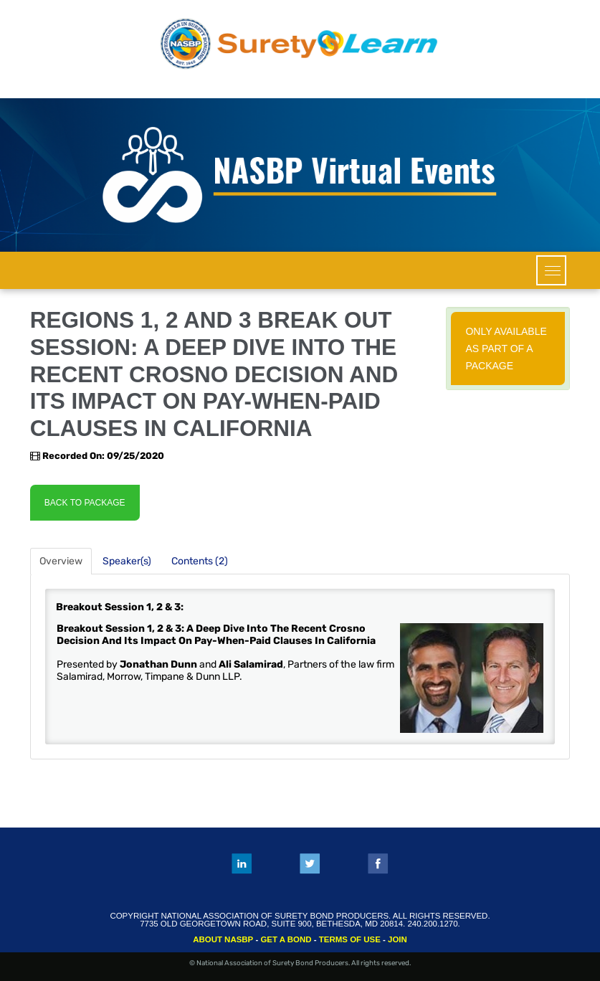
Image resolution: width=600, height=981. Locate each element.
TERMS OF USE (350, 939)
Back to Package (84, 503)
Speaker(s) (127, 561)
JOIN (397, 939)
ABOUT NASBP (223, 939)
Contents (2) (199, 561)
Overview (60, 561)
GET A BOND (285, 939)
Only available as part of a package (505, 348)
